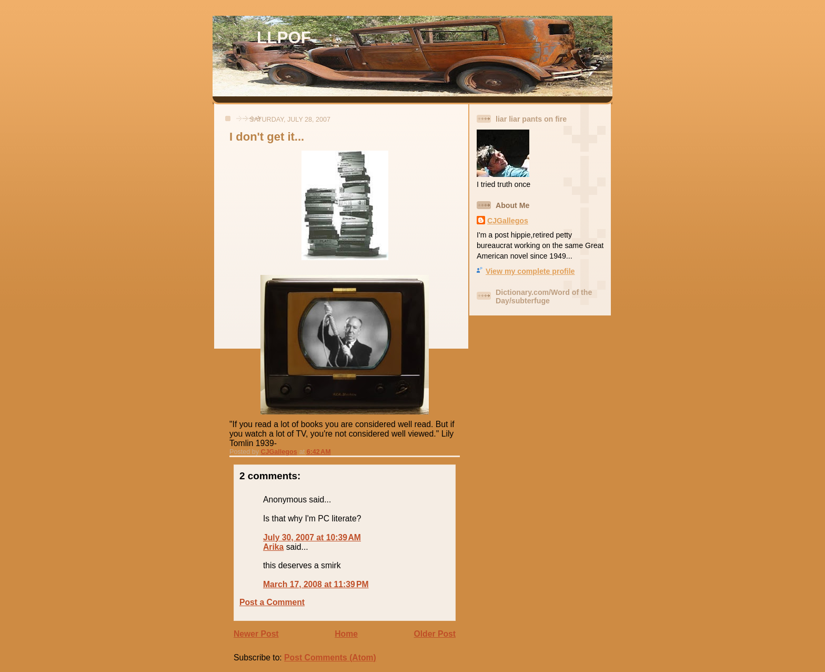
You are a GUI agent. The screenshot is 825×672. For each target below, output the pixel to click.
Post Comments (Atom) (330, 657)
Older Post (435, 633)
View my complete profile (530, 271)
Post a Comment (272, 602)
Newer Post (256, 633)
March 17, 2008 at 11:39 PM (316, 584)
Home (346, 633)
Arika (273, 546)
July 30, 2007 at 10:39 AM (312, 537)
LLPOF (284, 37)
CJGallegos (507, 220)
